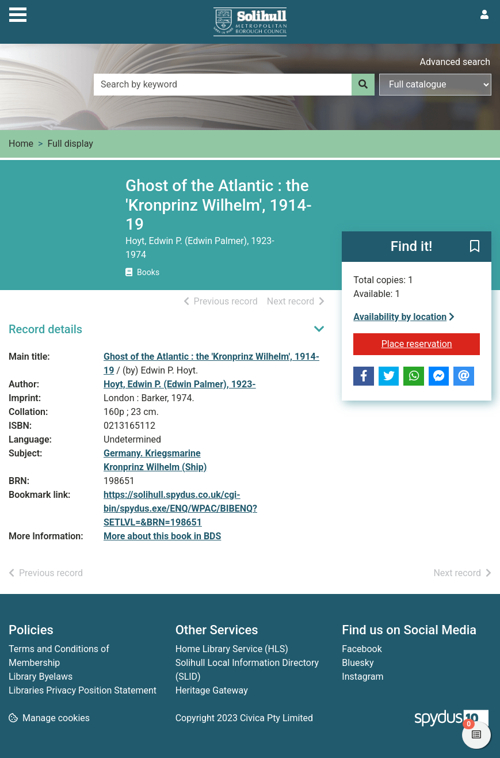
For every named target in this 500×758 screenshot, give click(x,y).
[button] (475, 246)
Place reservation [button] (430, 343)
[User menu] (484, 15)
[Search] (363, 85)
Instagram (362, 676)
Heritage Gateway (211, 690)
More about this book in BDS (162, 536)
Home (21, 143)
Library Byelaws (40, 676)
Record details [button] (45, 329)
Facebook (361, 648)
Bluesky (357, 662)
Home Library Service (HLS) (231, 648)
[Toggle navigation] (17, 13)
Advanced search (455, 61)
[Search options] (435, 85)
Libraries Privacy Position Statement (83, 690)
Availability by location (404, 316)
